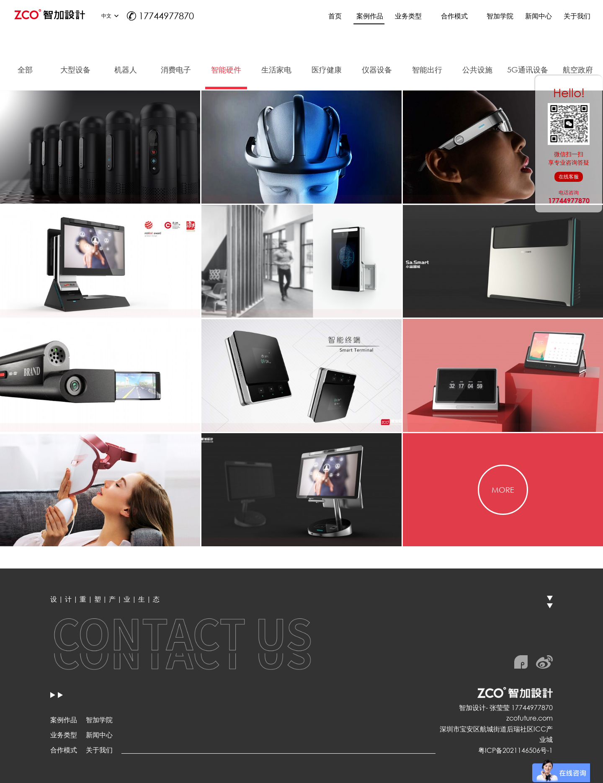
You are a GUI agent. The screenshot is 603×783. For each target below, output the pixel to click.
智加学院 (99, 719)
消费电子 (176, 69)
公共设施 (477, 69)
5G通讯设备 (527, 69)
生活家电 (276, 69)
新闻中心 (99, 734)
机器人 (125, 69)
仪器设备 (377, 69)
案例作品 (63, 719)
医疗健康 (327, 69)
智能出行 (427, 69)
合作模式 (63, 749)
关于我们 (99, 749)
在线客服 (569, 176)
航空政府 (578, 69)
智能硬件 (226, 69)
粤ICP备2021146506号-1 (515, 750)
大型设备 (75, 69)
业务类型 (63, 734)
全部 (25, 69)
